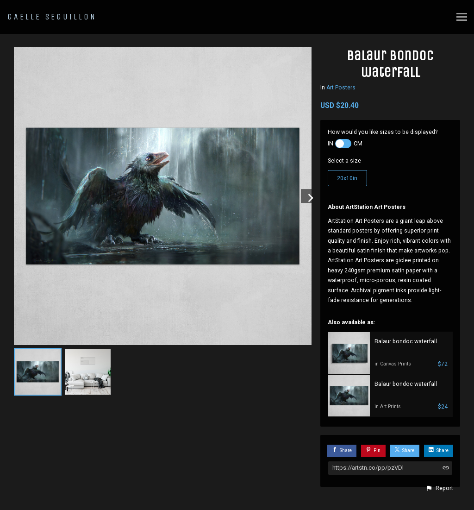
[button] (439, 488)
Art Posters (341, 87)
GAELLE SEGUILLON (52, 17)
